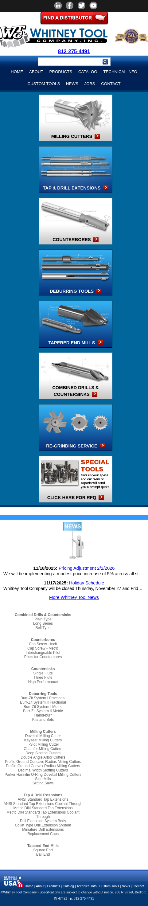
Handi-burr (43, 715)
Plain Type (43, 619)
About (36, 71)
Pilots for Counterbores (43, 657)
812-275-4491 (74, 51)
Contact (110, 83)
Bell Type (42, 628)
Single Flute (43, 673)
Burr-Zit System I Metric (43, 707)
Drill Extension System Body (43, 821)
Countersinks (43, 669)
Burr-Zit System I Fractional (43, 698)
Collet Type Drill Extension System (43, 825)
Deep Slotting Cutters (42, 753)
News (72, 83)
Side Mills (43, 779)
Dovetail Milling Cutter (43, 736)
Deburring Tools (43, 694)
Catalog (87, 71)
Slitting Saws (43, 783)
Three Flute (42, 677)
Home (17, 71)
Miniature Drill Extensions (43, 829)
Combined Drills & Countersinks (43, 615)
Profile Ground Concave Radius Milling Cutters (43, 762)
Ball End (43, 854)
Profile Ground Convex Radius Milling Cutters (43, 766)
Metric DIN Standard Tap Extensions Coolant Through (43, 814)
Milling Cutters (43, 731)
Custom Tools (43, 83)
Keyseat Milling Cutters (43, 740)
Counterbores (43, 640)
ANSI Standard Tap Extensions (43, 799)
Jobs (89, 83)
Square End (43, 850)
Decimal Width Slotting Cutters (43, 770)
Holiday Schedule (86, 582)
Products (60, 71)
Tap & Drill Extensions (43, 795)
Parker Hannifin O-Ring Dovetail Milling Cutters (43, 774)
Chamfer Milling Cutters (43, 749)
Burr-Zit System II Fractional (43, 702)
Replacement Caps (43, 834)
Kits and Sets (43, 719)
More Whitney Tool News (74, 597)
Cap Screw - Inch (43, 644)
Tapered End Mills (43, 846)
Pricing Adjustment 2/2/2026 (87, 568)
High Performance (43, 682)
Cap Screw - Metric (43, 648)
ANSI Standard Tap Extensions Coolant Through (42, 804)
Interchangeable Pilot (43, 652)
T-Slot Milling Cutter (43, 744)
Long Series (43, 623)
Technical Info (120, 71)
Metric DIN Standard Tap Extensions (42, 808)
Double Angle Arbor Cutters (43, 757)
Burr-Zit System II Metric (43, 711)
